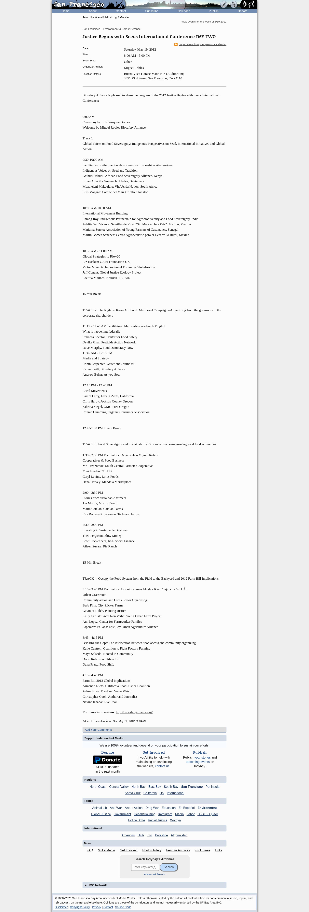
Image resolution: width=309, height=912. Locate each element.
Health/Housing (144, 814)
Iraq (149, 835)
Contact (121, 11)
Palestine (161, 835)
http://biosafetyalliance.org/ (134, 712)
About (93, 11)
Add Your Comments (98, 729)
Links (218, 850)
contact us (162, 766)
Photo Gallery (151, 850)
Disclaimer (61, 907)
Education (169, 808)
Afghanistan (179, 835)
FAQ (90, 850)
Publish (214, 11)
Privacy (96, 907)
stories (202, 757)
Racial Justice (157, 820)
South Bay (171, 786)
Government (122, 814)
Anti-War (116, 808)
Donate (242, 11)
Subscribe (151, 11)
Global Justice (101, 814)
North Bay (138, 786)
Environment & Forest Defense (122, 29)
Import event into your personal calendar (200, 44)
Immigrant (165, 814)
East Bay (154, 786)
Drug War (152, 808)
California (150, 793)
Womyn (175, 820)
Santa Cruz (133, 793)
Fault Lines (202, 850)
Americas (128, 835)
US (162, 793)
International (175, 793)
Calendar (184, 11)
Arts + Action (133, 808)
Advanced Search (154, 874)
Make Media (106, 850)
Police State (136, 820)
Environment (207, 808)
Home (66, 11)
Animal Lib (99, 808)
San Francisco (91, 29)
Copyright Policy (80, 907)
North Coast (97, 786)
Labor (191, 814)
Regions (90, 779)
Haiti (141, 835)
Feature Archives (178, 850)
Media (179, 814)
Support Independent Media (103, 738)
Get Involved (129, 850)
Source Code (123, 907)
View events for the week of (203, 21)
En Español (187, 808)
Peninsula (212, 786)
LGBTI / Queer (207, 814)
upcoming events (198, 761)
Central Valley (118, 786)
